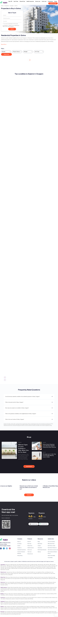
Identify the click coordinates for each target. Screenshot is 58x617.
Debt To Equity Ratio (25, 595)
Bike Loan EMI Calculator (19, 567)
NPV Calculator (27, 568)
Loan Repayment (48, 572)
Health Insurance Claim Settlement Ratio (36, 590)
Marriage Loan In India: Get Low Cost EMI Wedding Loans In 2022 (49, 455)
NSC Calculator (8, 568)
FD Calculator (38, 565)
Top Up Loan (16, 573)
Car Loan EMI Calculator (9, 567)
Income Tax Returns (23, 597)
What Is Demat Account (15, 577)
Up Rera (6, 584)
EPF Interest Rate (19, 602)
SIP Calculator (40, 564)
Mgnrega (6, 601)
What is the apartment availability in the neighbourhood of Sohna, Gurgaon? (29, 413)
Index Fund (36, 577)
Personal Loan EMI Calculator (10, 564)
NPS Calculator (3, 565)
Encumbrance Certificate (36, 582)
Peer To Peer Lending (9, 573)
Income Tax (7, 597)
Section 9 (39, 597)
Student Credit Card (37, 593)
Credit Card (15, 593)
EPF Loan (42, 573)
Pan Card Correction (25, 611)
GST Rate (31, 598)
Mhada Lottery (7, 583)
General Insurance (33, 587)
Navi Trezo (16, 1)
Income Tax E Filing (15, 597)
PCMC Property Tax (14, 583)
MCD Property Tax (35, 583)
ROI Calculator (33, 568)
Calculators (50, 1)
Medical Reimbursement (42, 588)
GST (11, 597)
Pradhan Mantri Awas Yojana (26, 582)
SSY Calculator (46, 564)
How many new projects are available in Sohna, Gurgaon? (29, 408)
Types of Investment (4, 604)
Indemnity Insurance (48, 590)
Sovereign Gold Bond (24, 577)
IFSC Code (11, 593)
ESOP (15, 602)
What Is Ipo (8, 577)
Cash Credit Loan (22, 573)
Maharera (50, 582)
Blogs (56, 1)
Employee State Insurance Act (23, 590)
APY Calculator (21, 568)
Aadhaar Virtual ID (19, 607)
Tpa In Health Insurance (51, 588)
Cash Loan (44, 1)
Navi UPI (11, 1)
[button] (5, 377)
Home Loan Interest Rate (10, 582)
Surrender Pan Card (43, 612)
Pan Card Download (18, 611)
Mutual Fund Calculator (17, 565)
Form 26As (3, 598)
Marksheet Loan (47, 573)
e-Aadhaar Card (24, 609)
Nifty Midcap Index (38, 578)
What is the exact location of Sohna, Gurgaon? (29, 419)
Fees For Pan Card (11, 612)
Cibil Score (6, 593)
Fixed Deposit (6, 602)
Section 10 (18, 598)
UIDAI (5, 606)
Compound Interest (17, 595)
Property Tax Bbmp (45, 582)
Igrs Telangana (17, 582)
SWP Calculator (10, 565)
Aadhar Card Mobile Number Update (33, 606)
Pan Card (12, 611)
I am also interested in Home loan (11, 23)
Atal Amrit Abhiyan (13, 590)
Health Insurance (30, 1)
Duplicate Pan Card (33, 611)
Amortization (20, 583)
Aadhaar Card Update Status (43, 607)
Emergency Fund (29, 573)
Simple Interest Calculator (29, 567)
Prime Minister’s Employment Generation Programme (41, 601)
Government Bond (21, 604)
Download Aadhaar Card (21, 606)
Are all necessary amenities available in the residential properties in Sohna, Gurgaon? (29, 396)
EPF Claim (11, 602)
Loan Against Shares (36, 573)
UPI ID (7, 595)
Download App (53, 3)
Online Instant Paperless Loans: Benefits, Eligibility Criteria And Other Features (49, 446)
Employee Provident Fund (16, 601)
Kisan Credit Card (32, 595)
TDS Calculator (39, 568)
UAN (10, 601)
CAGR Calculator (14, 568)
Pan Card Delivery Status (20, 612)
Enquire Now (6, 54)
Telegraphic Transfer (29, 593)
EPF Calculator (52, 564)
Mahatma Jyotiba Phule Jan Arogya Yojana (29, 588)
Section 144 (22, 598)
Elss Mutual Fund (9, 578)
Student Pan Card (17, 614)
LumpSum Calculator (51, 565)
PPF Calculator (32, 565)
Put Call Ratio (30, 577)
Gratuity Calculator (49, 567)
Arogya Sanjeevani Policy (5, 590)
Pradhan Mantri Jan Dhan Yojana (29, 602)
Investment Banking (50, 593)
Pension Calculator (25, 565)
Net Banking (20, 593)
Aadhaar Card (9, 606)
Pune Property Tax (48, 583)
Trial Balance (3, 595)
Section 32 (27, 598)
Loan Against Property (28, 583)
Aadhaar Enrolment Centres (15, 609)
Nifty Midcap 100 (52, 578)
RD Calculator (44, 565)
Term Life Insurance (25, 587)
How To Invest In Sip (42, 577)
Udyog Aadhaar (34, 607)
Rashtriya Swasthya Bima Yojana (50, 602)
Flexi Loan (15, 572)
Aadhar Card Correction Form (10, 607)
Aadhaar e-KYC (52, 607)
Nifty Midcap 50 (45, 578)
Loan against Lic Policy (40, 572)
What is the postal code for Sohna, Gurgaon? (29, 402)
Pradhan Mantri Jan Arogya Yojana (43, 587)
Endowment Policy (53, 587)
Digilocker (14, 606)
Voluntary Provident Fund (13, 604)
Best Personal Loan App (21, 572)
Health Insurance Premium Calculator (14, 588)
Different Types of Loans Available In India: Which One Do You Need (23, 448)
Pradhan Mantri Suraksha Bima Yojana (14, 587)
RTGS (55, 593)
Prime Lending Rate (8, 574)
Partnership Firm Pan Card (9, 614)
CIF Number (11, 595)
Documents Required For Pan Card (43, 611)
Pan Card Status (8, 611)
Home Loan (38, 1)
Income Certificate (45, 597)
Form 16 (35, 597)
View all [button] (29, 495)
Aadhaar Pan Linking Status (45, 606)
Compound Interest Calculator (40, 567)
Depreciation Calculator (5, 569)
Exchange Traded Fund (17, 578)
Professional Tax (8, 598)
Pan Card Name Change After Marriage (32, 612)
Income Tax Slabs (30, 597)
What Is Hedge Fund (25, 578)
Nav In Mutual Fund (49, 577)
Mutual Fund (22, 1)
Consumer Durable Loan (30, 572)
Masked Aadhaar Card (27, 607)
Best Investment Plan (39, 602)
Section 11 (13, 598)
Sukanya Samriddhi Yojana (26, 601)
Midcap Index (32, 578)
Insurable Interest (4, 588)
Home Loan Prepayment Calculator (49, 568)
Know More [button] (29, 466)
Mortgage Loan (42, 583)
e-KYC (24, 593)
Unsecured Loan (9, 572)
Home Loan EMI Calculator (32, 564)
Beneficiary (44, 593)
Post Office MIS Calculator (22, 564)
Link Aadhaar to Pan (50, 612)
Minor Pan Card (5, 612)
